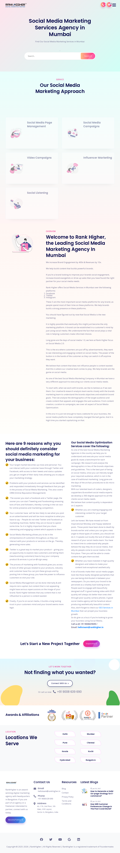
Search (89, 56)
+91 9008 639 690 (67, 691)
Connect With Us (60, 683)
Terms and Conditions (66, 802)
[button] (114, 5)
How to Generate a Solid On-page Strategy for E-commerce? (101, 793)
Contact (65, 792)
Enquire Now (93, 643)
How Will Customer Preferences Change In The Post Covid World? (101, 806)
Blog (64, 788)
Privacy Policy (67, 797)
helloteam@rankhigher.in (90, 627)
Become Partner (17, 820)
